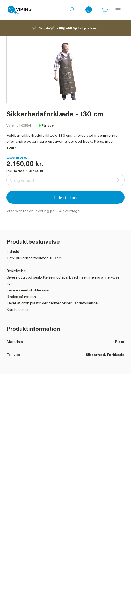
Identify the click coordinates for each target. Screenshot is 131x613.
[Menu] (118, 10)
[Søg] (72, 10)
